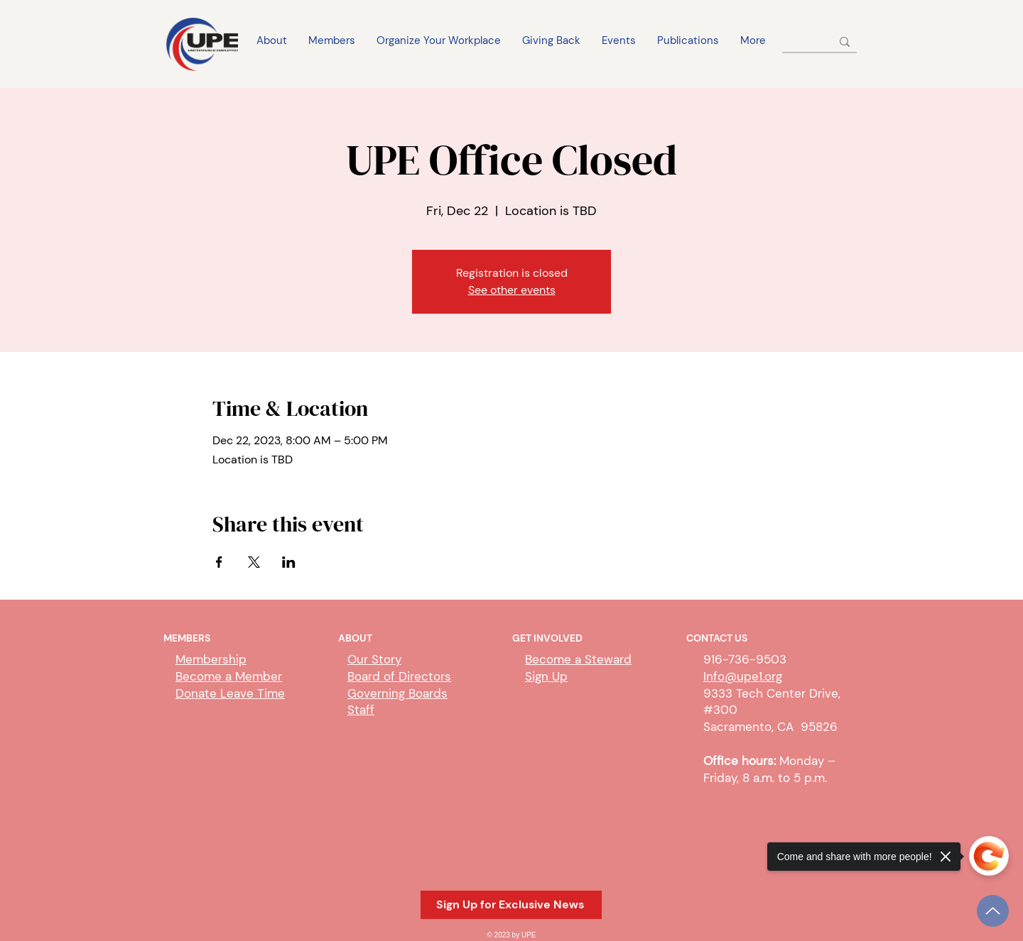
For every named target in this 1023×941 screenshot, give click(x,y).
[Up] (993, 911)
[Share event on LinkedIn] (289, 562)
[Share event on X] (254, 562)
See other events (512, 289)
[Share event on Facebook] (219, 562)
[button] (511, 905)
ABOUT (355, 638)
